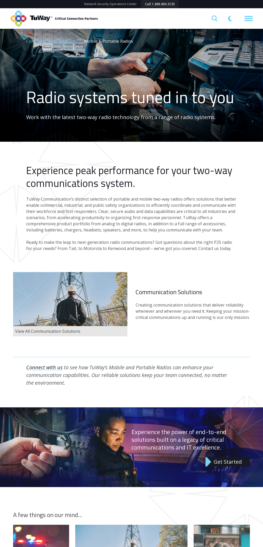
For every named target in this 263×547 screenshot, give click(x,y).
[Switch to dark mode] (231, 18)
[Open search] (215, 18)
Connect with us (44, 370)
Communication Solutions (51, 41)
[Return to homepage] (54, 18)
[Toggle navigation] (249, 18)
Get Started (228, 465)
